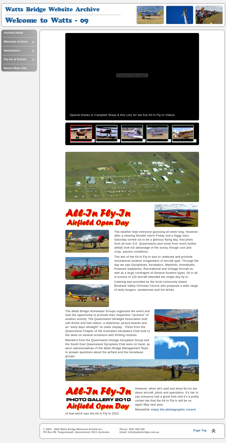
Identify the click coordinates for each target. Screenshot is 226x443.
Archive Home (13, 32)
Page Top (200, 430)
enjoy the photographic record (173, 409)
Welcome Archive (19, 41)
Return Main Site (15, 68)
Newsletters (19, 50)
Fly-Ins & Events (19, 59)
